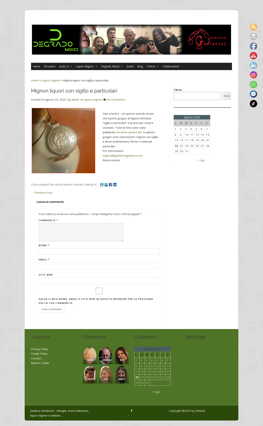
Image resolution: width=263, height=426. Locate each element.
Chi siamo (50, 66)
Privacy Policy (39, 349)
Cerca (178, 89)
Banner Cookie (40, 363)
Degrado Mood (112, 66)
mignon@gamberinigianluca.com (122, 155)
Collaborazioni (170, 66)
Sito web (46, 274)
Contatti (36, 358)
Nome (44, 245)
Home (36, 66)
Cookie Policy (39, 353)
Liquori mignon (51, 80)
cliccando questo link (129, 132)
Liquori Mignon (86, 66)
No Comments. (116, 99)
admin (75, 99)
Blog (140, 66)
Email (44, 259)
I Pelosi (152, 66)
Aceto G (65, 66)
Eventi (130, 66)
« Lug (201, 160)
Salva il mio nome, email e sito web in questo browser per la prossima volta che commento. (96, 301)
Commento (48, 220)
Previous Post (41, 192)
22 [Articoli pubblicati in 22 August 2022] (176, 145)
